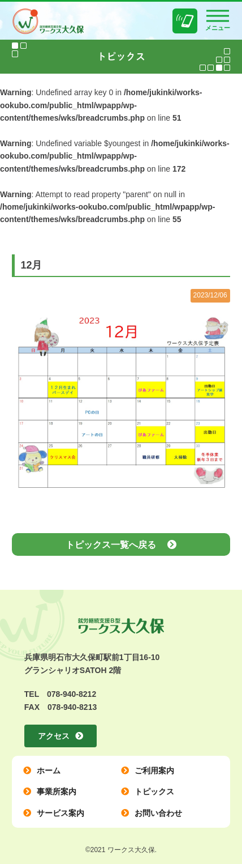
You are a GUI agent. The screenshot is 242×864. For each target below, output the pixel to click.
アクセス (54, 735)
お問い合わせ (158, 813)
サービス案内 (60, 813)
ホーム (48, 770)
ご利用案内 (154, 770)
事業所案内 (56, 791)
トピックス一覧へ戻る (111, 545)
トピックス (154, 791)
